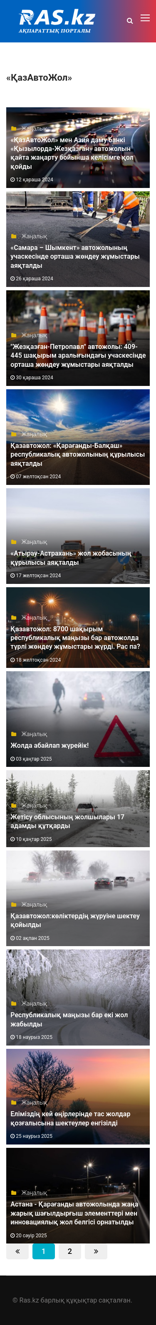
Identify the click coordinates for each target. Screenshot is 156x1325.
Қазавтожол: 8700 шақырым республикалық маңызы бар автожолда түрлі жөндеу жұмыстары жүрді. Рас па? (75, 638)
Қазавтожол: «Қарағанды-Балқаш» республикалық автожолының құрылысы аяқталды (77, 454)
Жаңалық (28, 128)
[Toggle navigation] (146, 18)
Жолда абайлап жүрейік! (49, 745)
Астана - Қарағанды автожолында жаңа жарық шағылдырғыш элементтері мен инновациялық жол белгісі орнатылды (74, 1213)
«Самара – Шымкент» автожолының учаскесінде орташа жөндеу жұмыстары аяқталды (75, 256)
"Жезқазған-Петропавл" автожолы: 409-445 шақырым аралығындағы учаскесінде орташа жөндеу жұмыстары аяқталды (78, 355)
